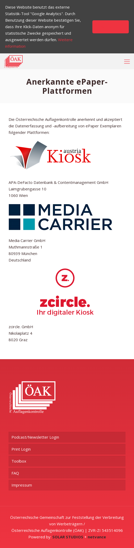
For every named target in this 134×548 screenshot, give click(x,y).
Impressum (21, 485)
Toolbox (18, 461)
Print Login (21, 449)
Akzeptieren (110, 26)
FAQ (15, 473)
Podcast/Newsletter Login (35, 437)
